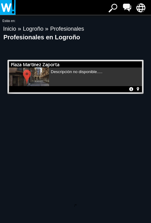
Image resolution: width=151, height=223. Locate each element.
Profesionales (67, 29)
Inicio (10, 29)
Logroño (34, 29)
